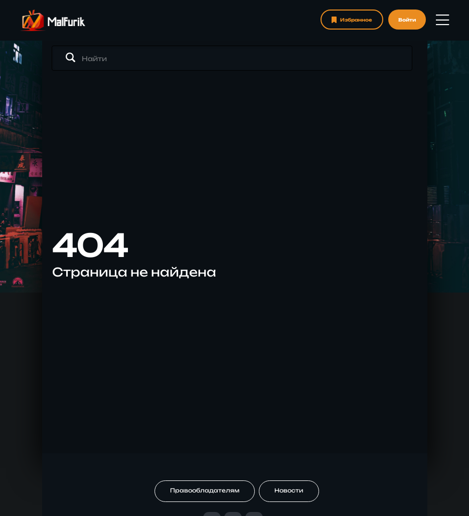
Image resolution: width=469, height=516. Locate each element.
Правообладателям (204, 490)
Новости (288, 490)
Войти (407, 20)
